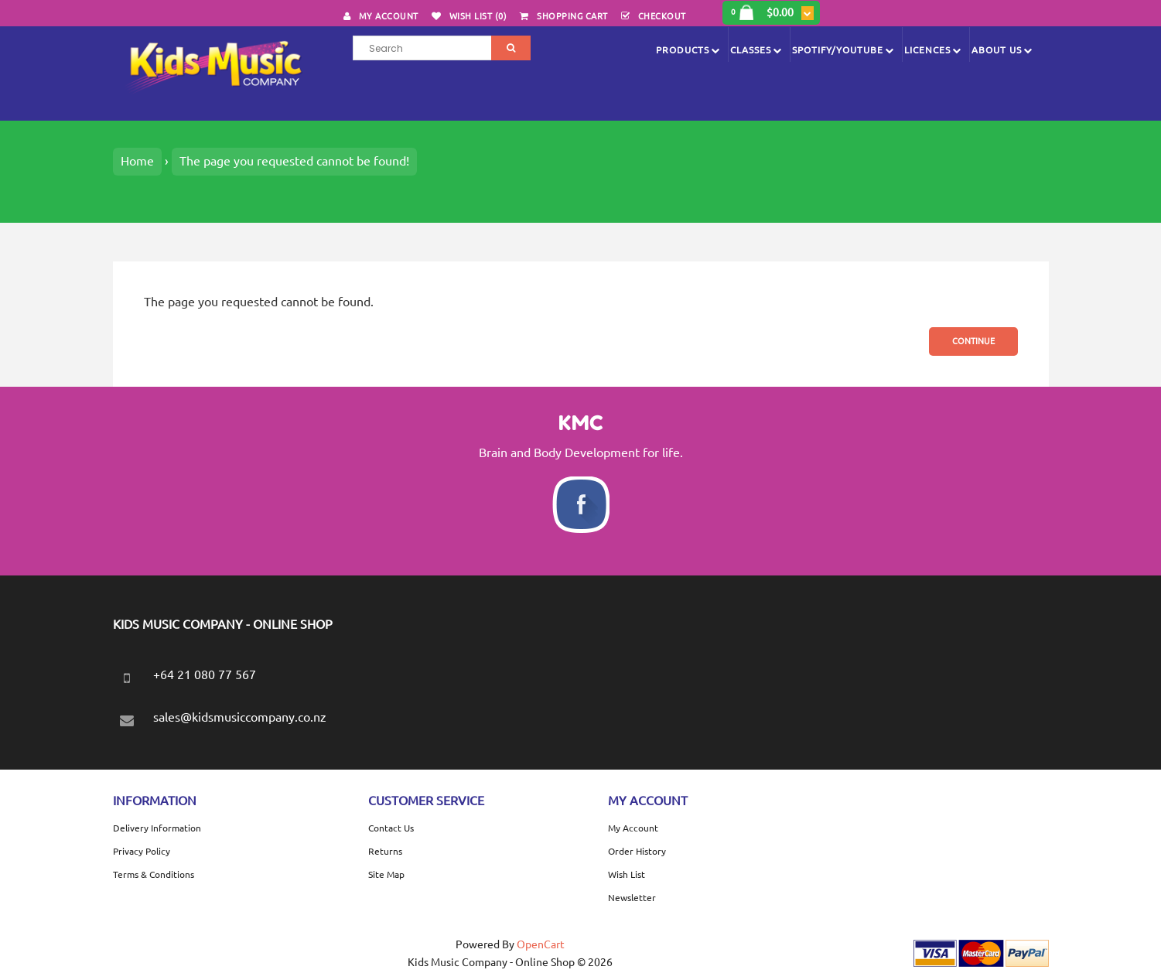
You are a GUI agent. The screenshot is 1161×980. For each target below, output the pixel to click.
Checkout (662, 16)
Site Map (386, 874)
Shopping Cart (572, 16)
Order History (637, 851)
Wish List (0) (478, 16)
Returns (385, 851)
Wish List (626, 874)
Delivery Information (157, 828)
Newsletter (632, 898)
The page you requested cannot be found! (294, 161)
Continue (973, 341)
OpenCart (541, 944)
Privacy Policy (141, 851)
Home (137, 161)
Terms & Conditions (153, 874)
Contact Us (391, 828)
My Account (388, 16)
